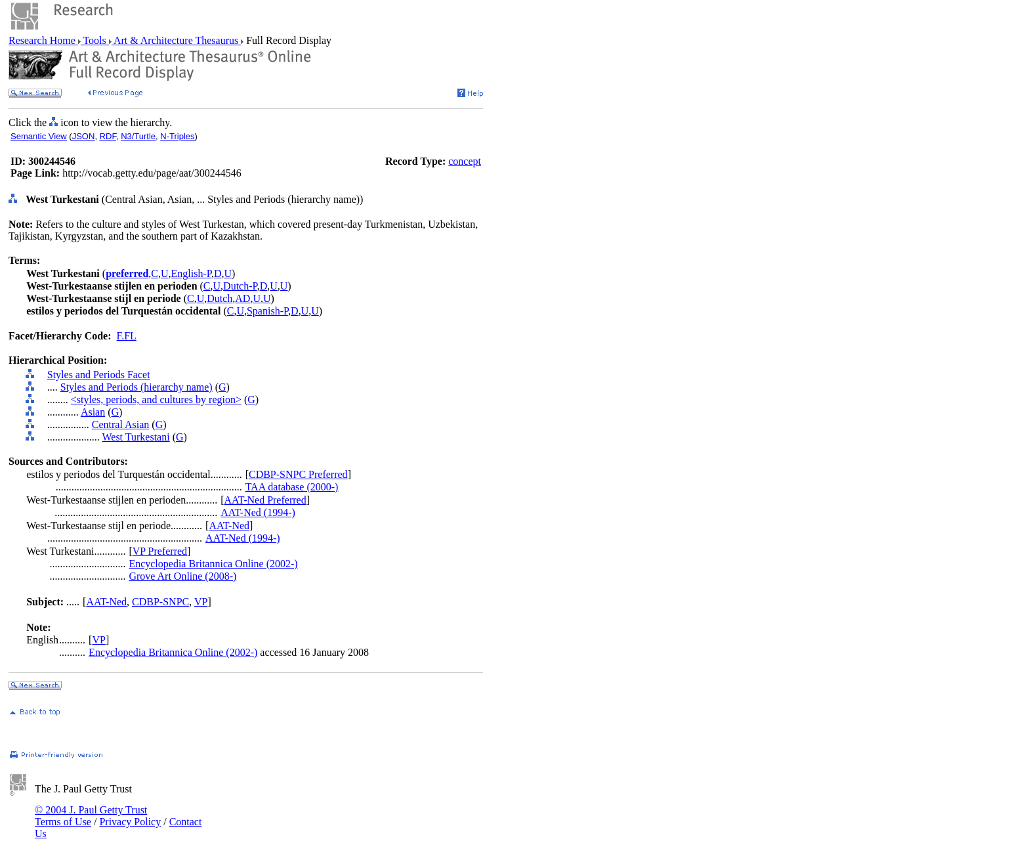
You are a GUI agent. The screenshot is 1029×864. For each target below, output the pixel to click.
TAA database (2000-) (292, 486)
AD (242, 298)
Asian (93, 412)
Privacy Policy (130, 821)
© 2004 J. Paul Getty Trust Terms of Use (91, 815)
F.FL (126, 335)
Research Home (43, 40)
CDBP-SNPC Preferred (298, 474)
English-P (191, 273)
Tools (95, 40)
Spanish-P (267, 310)
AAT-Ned (229, 525)
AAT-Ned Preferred (265, 500)
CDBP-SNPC (160, 601)
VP (200, 601)
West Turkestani (135, 437)
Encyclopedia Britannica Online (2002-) (213, 563)
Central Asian (121, 424)
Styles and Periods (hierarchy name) (136, 387)
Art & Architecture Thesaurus (176, 40)
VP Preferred (160, 551)
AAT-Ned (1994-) (257, 512)
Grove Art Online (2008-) (182, 576)
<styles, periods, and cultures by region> (156, 399)
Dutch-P (240, 286)
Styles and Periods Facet (98, 374)
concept (464, 161)
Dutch (219, 298)
